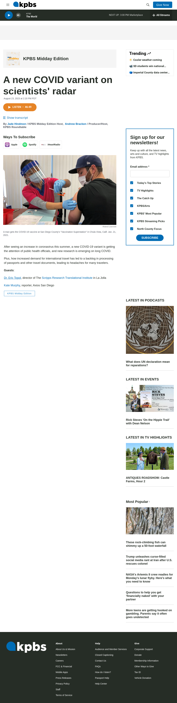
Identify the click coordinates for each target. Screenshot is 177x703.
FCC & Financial (64, 666)
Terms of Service (64, 695)
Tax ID (137, 672)
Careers (60, 660)
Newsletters (61, 655)
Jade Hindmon (16, 123)
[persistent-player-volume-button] (18, 16)
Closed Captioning (104, 655)
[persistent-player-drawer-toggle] (161, 16)
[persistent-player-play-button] (9, 16)
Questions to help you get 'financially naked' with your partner (145, 596)
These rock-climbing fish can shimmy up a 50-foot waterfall (146, 544)
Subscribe (149, 237)
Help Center (101, 683)
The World (31, 17)
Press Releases (63, 678)
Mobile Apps (62, 672)
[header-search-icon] (148, 4)
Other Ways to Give (144, 666)
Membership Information (146, 660)
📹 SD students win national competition (146, 67)
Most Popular (138, 502)
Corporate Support (143, 649)
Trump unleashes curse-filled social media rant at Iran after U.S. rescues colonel (149, 560)
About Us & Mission (65, 649)
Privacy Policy (63, 683)
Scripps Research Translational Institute (67, 277)
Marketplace (136, 15)
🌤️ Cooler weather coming (145, 59)
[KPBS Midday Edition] (13, 58)
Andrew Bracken (75, 123)
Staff (58, 689)
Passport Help (102, 678)
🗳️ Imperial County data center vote (148, 74)
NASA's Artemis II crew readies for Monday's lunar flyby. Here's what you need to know (149, 578)
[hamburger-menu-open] (8, 5)
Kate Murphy (12, 285)
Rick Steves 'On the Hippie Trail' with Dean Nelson (148, 421)
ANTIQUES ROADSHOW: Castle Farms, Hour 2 (147, 479)
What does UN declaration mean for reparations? (148, 363)
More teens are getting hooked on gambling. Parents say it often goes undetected (149, 614)
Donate (138, 655)
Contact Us (100, 660)
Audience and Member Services (111, 649)
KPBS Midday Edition (46, 58)
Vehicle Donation (142, 678)
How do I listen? (103, 672)
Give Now (162, 5)
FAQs (98, 666)
